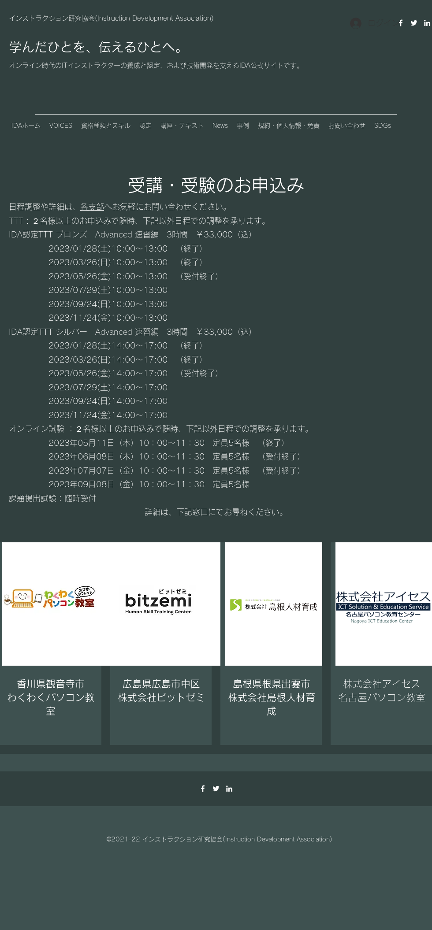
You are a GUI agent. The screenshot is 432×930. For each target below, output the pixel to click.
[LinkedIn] (427, 23)
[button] (61, 125)
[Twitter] (414, 23)
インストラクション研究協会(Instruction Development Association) (111, 18)
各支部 (92, 207)
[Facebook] (202, 788)
